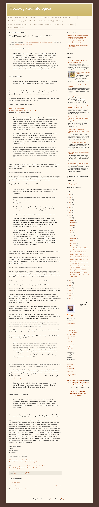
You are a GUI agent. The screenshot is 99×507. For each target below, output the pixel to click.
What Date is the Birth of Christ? (78, 272)
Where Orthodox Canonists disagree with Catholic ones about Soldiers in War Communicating (35, 24)
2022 (70, 290)
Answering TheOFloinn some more (77, 96)
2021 (70, 288)
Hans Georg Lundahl (72, 315)
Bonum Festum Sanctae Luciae (76, 49)
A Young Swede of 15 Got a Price (77, 41)
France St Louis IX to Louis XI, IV (79, 259)
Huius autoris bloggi (21, 17)
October (72, 240)
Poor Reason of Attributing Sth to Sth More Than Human (79, 266)
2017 (70, 218)
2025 (70, 298)
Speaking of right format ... (74, 184)
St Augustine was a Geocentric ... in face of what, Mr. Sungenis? (78, 164)
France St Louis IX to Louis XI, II (78, 254)
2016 (70, 215)
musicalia (69, 341)
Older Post (58, 486)
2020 (70, 285)
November (73, 243)
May (71, 230)
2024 (70, 295)
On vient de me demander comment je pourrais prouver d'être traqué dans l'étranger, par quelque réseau (78, 37)
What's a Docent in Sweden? (16, 27)
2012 (70, 205)
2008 (70, 194)
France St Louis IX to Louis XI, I (78, 252)
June (71, 233)
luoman (52, 499)
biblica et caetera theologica (20, 473)
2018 (70, 280)
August (72, 235)
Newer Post (13, 486)
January (72, 220)
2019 (70, 283)
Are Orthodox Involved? (74, 43)
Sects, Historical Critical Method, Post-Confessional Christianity (78, 61)
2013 (70, 207)
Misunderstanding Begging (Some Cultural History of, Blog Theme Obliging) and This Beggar (36, 21)
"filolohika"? (33, 17)
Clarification (70, 24)
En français (71, 381)
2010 (70, 200)
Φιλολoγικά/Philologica (30, 8)
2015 (70, 212)
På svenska (80, 381)
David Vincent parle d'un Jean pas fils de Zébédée (39, 42)
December (73, 246)
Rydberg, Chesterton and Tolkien (78, 270)
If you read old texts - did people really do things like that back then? (78, 106)
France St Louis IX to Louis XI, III (79, 257)
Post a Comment (16, 482)
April (71, 227)
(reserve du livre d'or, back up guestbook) (71, 346)
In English (74, 383)
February (72, 222)
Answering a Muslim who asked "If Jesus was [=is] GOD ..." (58, 17)
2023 (70, 293)
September (73, 238)
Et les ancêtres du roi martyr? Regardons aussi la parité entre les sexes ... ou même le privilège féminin (79, 118)
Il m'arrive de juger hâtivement (23, 44)
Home (10, 17)
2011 (70, 202)
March (72, 225)
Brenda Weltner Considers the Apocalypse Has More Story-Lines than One (78, 131)
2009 (70, 197)
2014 (70, 210)
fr (27, 473)
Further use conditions (77, 391)
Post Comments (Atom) (22, 489)
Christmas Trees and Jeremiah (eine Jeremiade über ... (79, 262)
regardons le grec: (18, 378)
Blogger (63, 499)
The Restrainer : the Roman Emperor (77, 142)
